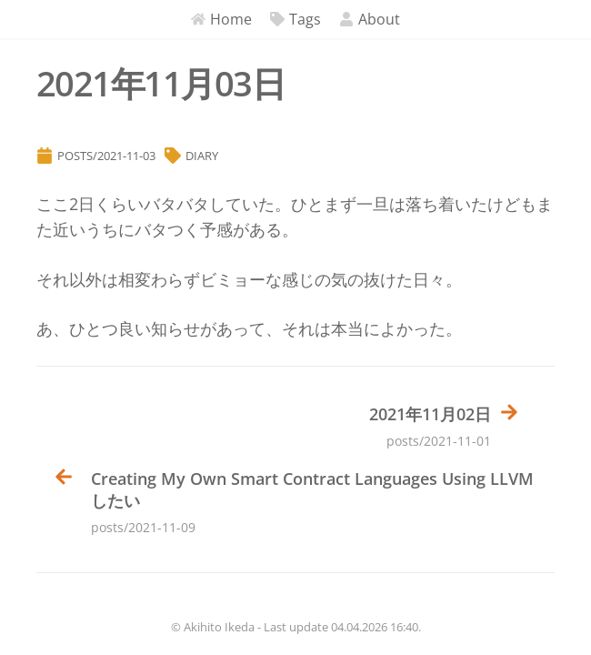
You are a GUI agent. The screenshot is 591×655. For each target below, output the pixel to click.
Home (221, 19)
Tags (295, 19)
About (369, 19)
